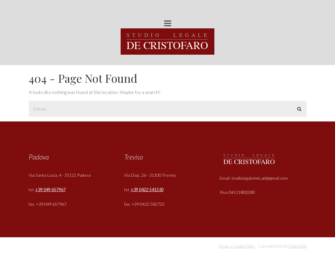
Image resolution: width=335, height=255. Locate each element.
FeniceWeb (298, 246)
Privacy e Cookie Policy (237, 246)
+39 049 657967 (50, 189)
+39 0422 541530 (147, 189)
